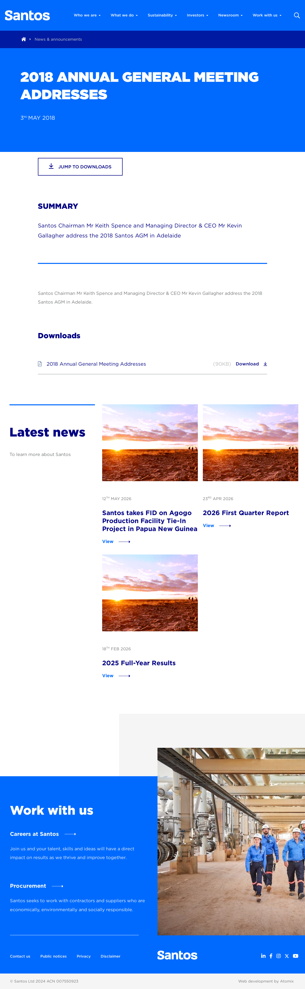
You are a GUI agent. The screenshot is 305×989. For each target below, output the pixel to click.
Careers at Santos (34, 834)
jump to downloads (80, 166)
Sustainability (162, 15)
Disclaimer (110, 956)
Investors (197, 15)
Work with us (267, 15)
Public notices (53, 956)
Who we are (87, 15)
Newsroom (230, 15)
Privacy (84, 956)
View (108, 541)
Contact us (20, 956)
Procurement (28, 885)
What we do (124, 15)
